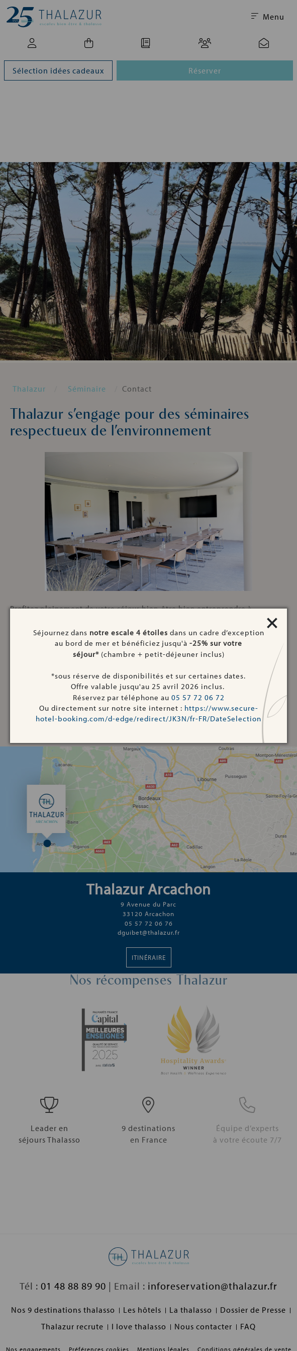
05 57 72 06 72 (198, 697)
